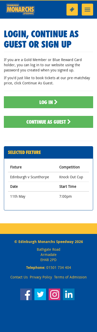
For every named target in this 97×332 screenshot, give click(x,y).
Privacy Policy (41, 277)
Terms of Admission (70, 277)
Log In (48, 102)
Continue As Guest (48, 122)
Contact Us (19, 277)
